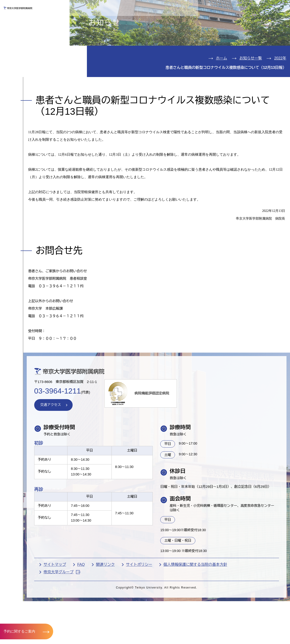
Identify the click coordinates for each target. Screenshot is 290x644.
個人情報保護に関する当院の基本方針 (231, 621)
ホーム (221, 85)
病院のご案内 (24, 73)
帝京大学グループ (97, 628)
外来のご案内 (24, 30)
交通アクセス (24, 87)
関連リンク (140, 621)
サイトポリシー (174, 621)
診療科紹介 (21, 59)
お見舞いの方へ (161, 20)
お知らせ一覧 (250, 85)
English (254, 7)
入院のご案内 (24, 44)
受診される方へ (112, 20)
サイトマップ (90, 621)
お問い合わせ (219, 7)
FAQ (116, 621)
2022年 (280, 85)
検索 (280, 7)
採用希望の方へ (259, 20)
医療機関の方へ (210, 20)
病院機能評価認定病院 (193, 438)
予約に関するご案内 (20, 631)
